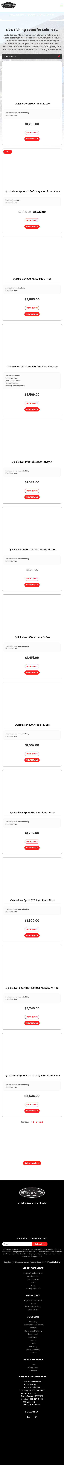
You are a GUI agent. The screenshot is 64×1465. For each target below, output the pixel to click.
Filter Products (10, 56)
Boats (31, 15)
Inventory (17, 15)
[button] (32, 56)
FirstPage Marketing (52, 1262)
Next (41, 1122)
